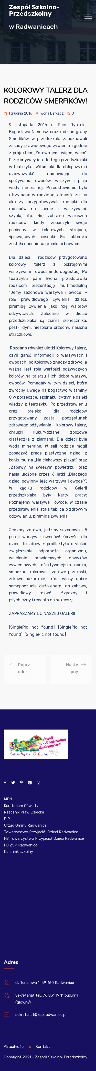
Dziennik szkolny (18, 851)
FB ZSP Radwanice (20, 845)
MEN (8, 799)
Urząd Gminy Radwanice (25, 825)
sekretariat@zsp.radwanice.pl (40, 1014)
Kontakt (43, 1046)
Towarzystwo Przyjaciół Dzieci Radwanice (41, 832)
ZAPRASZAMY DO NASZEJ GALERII (42, 613)
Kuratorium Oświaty (21, 805)
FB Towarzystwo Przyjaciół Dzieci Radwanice (44, 838)
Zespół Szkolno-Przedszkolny (34, 10)
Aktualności (14, 1046)
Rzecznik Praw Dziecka (24, 812)
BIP (7, 819)
